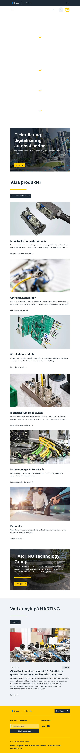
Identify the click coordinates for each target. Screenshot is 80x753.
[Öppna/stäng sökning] (53, 10)
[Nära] (68, 3)
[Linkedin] (43, 726)
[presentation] (27, 3)
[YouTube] (48, 726)
